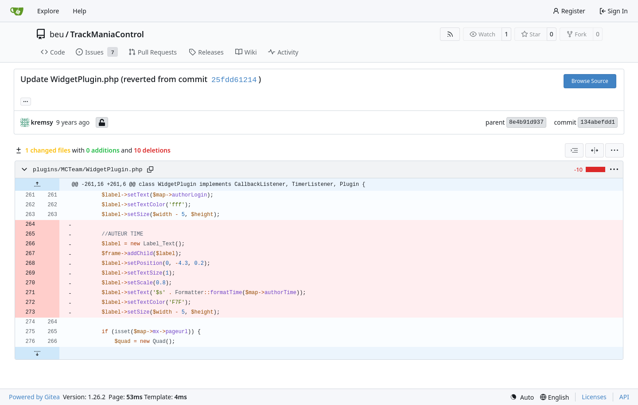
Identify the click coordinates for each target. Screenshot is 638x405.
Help (79, 11)
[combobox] (574, 150)
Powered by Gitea (34, 397)
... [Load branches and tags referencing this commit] (25, 101)
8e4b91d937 (526, 122)
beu (57, 34)
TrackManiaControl (107, 34)
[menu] (614, 150)
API (624, 397)
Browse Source (590, 81)
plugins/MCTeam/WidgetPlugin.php (87, 169)
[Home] (16, 11)
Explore (48, 11)
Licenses (594, 397)
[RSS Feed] (450, 34)
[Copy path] (150, 169)
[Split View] (594, 150)
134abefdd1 (597, 122)
